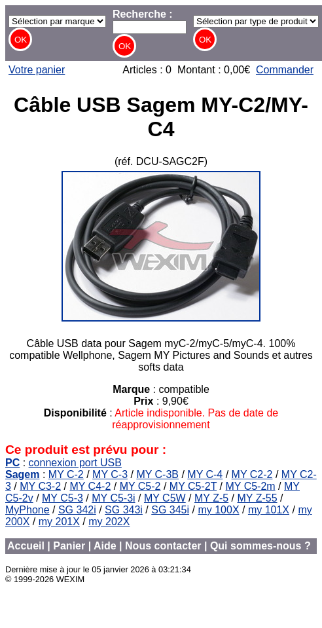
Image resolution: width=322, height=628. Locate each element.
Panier (69, 545)
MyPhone (27, 509)
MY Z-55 (257, 498)
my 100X (218, 509)
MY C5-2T (193, 486)
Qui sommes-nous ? (260, 545)
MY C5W (165, 498)
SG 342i (77, 509)
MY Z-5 (211, 498)
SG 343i (124, 509)
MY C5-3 (62, 498)
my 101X (268, 509)
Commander (284, 69)
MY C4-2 (90, 486)
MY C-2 (66, 474)
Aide (105, 545)
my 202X (109, 521)
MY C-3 (110, 474)
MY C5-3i (113, 498)
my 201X (59, 521)
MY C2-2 (252, 474)
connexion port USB (75, 462)
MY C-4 (205, 474)
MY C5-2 (140, 486)
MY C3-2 (40, 486)
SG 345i (170, 509)
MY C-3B (157, 474)
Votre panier (37, 69)
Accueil (26, 545)
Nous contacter (163, 545)
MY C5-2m (250, 486)
